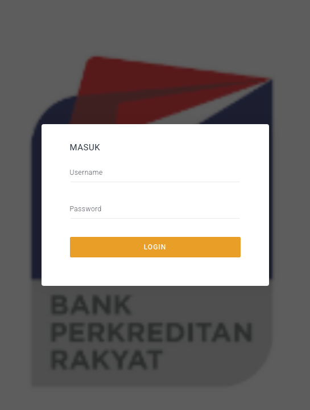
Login (155, 247)
